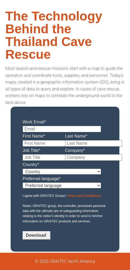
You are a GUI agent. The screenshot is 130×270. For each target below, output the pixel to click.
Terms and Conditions (83, 196)
